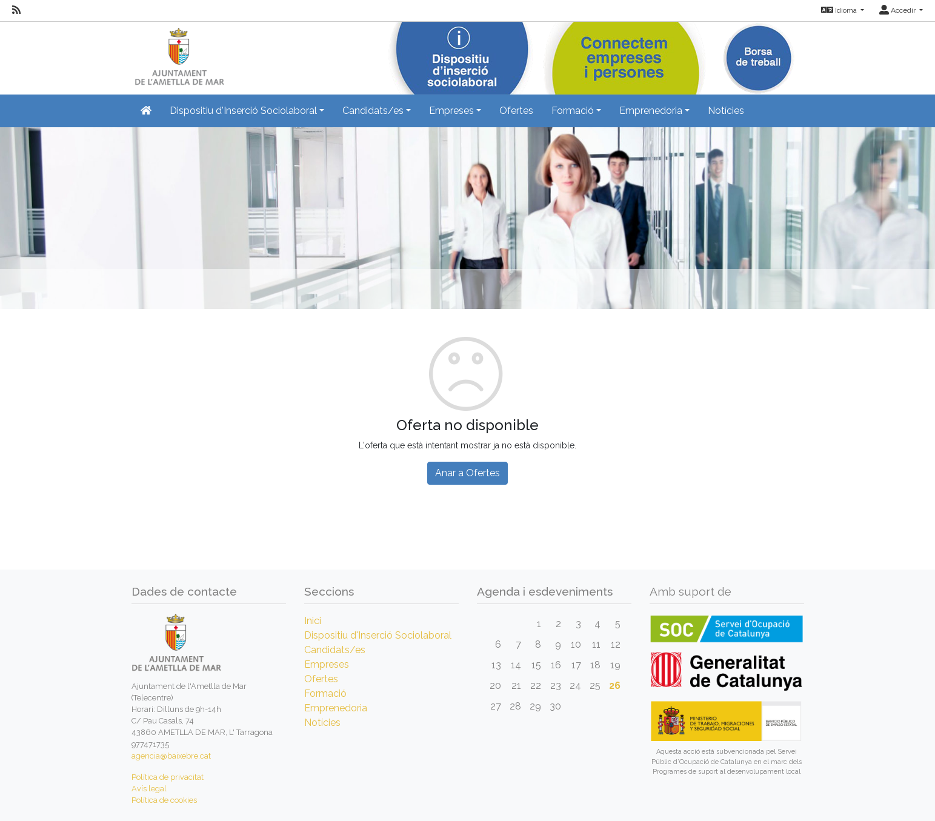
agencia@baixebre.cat (171, 755)
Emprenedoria (335, 708)
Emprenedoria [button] (650, 110)
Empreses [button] (451, 110)
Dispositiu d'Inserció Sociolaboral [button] (243, 110)
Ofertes (516, 110)
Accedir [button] (898, 10)
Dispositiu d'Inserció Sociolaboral (377, 635)
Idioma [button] (840, 10)
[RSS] (16, 10)
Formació (325, 693)
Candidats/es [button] (373, 110)
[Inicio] (177, 54)
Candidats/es (334, 650)
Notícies (726, 110)
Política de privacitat (167, 777)
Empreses (326, 664)
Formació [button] (572, 110)
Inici (312, 621)
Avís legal (149, 788)
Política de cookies (164, 800)
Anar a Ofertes (467, 473)
